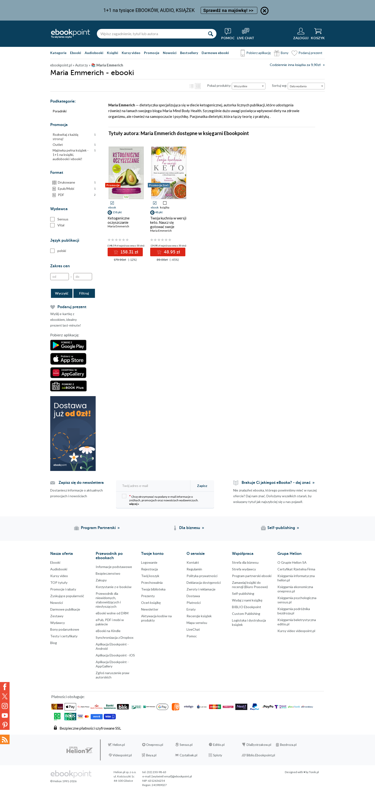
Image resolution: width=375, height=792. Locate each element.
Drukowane (77, 182)
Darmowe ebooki (215, 53)
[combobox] (248, 86)
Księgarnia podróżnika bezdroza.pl (293, 611)
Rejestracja (149, 569)
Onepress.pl (154, 745)
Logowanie (149, 562)
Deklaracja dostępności (204, 582)
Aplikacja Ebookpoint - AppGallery (112, 664)
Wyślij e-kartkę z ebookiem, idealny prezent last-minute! (65, 319)
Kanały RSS (5, 739)
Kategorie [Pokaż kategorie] (58, 53)
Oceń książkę (151, 603)
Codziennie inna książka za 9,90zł (295, 65)
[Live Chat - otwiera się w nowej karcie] (245, 34)
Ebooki (75, 53)
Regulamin (194, 569)
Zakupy (101, 580)
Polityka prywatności (202, 576)
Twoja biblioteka (153, 589)
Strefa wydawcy (244, 569)
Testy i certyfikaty (63, 636)
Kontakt (193, 562)
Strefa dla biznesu (245, 562)
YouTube (5, 715)
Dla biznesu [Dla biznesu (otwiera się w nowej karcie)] (189, 528)
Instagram (5, 706)
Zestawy (56, 616)
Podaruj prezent (310, 53)
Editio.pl (219, 745)
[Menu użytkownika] (301, 34)
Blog (53, 643)
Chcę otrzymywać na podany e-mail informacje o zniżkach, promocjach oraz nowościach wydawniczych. (160, 500)
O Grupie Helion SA (292, 562)
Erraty (191, 609)
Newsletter (149, 609)
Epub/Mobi (77, 188)
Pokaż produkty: (219, 85)
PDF (77, 195)
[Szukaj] (210, 33)
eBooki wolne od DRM (112, 613)
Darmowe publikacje (65, 609)
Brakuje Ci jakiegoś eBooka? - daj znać (276, 483)
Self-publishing (243, 593)
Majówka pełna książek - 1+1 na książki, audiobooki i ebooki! (74, 154)
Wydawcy (57, 623)
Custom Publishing (246, 614)
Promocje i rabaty (63, 589)
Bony (284, 53)
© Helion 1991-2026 (63, 781)
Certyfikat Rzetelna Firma (296, 569)
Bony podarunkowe (64, 629)
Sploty (217, 755)
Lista (191, 86)
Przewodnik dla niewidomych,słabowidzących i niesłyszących (108, 599)
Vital (57, 225)
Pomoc (192, 636)
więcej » (134, 504)
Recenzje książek (199, 616)
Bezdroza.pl (288, 745)
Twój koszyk (150, 576)
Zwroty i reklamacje (201, 589)
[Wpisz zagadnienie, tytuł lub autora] (150, 33)
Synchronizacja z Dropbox (114, 637)
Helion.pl (119, 745)
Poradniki (59, 111)
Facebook (5, 687)
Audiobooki (94, 53)
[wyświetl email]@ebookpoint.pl (172, 776)
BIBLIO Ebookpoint (246, 607)
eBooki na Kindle (108, 631)
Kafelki (198, 86)
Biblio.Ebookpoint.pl (261, 755)
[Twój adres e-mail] (153, 486)
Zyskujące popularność (67, 596)
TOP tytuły (58, 582)
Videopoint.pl (122, 755)
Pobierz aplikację (258, 53)
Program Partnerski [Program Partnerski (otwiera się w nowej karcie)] (98, 528)
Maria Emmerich (118, 226)
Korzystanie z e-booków (114, 587)
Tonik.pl (314, 772)
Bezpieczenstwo (108, 573)
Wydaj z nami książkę (247, 600)
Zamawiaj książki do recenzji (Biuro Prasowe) (250, 584)
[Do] (82, 276)
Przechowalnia (152, 582)
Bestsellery (189, 53)
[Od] (59, 276)
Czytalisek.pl (188, 755)
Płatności (194, 603)
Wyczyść (61, 293)
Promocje (151, 53)
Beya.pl (151, 755)
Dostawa (193, 596)
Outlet (74, 144)
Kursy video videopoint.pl (296, 631)
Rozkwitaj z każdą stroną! (74, 136)
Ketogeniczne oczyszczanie (119, 220)
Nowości (169, 53)
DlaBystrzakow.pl (259, 745)
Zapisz (202, 486)
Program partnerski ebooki (251, 576)
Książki (112, 53)
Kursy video (131, 53)
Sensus (59, 219)
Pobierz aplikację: (64, 335)
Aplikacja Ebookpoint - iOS (115, 655)
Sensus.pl (186, 745)
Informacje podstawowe (114, 567)
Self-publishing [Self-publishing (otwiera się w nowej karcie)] (281, 528)
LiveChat (193, 629)
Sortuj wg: (279, 85)
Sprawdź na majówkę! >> (229, 10)
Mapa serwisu (197, 623)
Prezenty (148, 596)
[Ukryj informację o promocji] (264, 11)
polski (58, 251)
